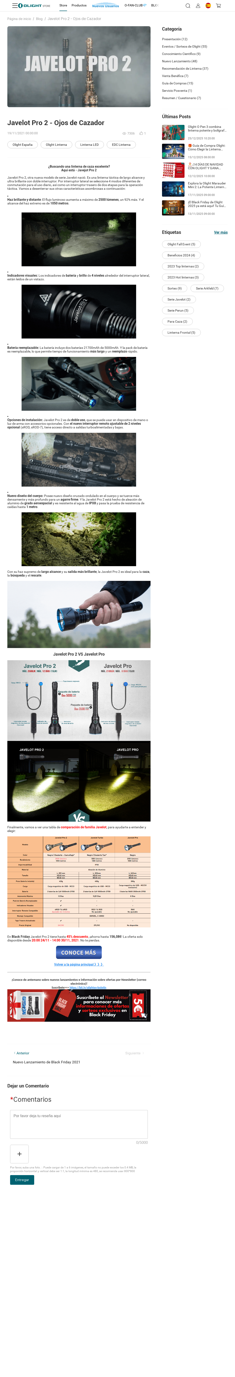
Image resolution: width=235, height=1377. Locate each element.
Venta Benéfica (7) (175, 76)
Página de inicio (19, 19)
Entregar (22, 1180)
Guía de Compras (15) (177, 83)
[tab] (63, 5)
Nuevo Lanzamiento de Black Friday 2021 (46, 1062)
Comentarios (30, 1099)
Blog (39, 19)
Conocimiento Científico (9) (181, 54)
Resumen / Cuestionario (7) (181, 98)
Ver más (221, 232)
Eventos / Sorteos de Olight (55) (184, 46)
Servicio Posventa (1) (177, 90)
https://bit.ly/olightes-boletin (88, 987)
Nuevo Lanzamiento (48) (179, 61)
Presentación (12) (174, 39)
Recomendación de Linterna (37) (185, 68)
